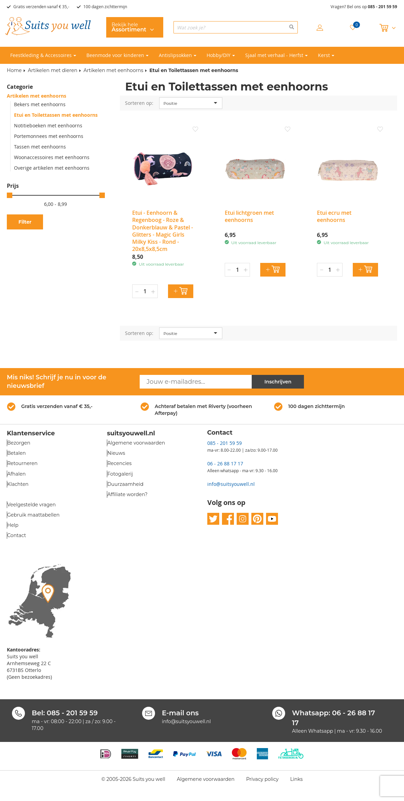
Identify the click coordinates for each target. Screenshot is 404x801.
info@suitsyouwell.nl (231, 484)
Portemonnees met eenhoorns (48, 136)
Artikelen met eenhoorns (113, 70)
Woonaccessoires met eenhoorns (51, 157)
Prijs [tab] (13, 185)
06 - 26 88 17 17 (225, 463)
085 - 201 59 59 (382, 7)
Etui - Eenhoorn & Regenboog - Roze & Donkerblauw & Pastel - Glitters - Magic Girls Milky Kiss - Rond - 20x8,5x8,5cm (162, 231)
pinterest (257, 519)
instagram (243, 519)
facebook (228, 519)
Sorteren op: (139, 103)
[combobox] (235, 27)
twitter (213, 519)
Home (14, 70)
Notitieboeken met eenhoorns (48, 125)
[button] (195, 130)
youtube (272, 519)
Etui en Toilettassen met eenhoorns (56, 115)
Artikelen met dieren (52, 70)
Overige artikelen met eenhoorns (51, 168)
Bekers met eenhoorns (40, 104)
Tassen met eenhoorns (40, 146)
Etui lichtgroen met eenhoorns (249, 216)
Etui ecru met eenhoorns (334, 216)
